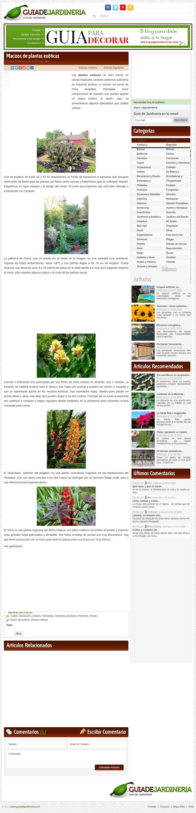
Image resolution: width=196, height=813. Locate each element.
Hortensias (143, 207)
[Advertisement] (37, 100)
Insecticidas (143, 212)
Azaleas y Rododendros (144, 146)
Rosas (169, 253)
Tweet (9, 625)
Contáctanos (34, 43)
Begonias (171, 144)
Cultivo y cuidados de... (145, 530)
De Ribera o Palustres (172, 173)
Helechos (142, 198)
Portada (36, 30)
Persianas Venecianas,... (170, 344)
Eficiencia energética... (169, 325)
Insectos (171, 212)
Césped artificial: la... (168, 287)
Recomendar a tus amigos (27, 38)
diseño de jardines (20, 619)
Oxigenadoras (144, 235)
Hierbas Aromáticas (177, 203)
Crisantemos (144, 167)
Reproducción (174, 248)
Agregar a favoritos (31, 34)
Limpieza (142, 221)
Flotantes (142, 185)
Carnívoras (172, 158)
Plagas (170, 239)
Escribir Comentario (106, 732)
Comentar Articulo (109, 767)
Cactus (170, 153)
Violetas (170, 262)
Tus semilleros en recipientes (173, 375)
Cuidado (171, 167)
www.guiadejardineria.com (25, 806)
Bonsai (141, 149)
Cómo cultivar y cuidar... (146, 501)
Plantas (93, 616)
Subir (191, 806)
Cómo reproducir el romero (172, 432)
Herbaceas (48, 616)
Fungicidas (172, 189)
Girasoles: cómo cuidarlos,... (173, 306)
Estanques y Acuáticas (144, 182)
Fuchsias (142, 189)
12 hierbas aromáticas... (170, 451)
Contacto (165, 806)
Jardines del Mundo (177, 216)
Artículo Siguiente (113, 67)
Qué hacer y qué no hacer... (147, 486)
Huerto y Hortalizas (177, 207)
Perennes (83, 616)
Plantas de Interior (176, 244)
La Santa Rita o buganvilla (171, 413)
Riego (140, 253)
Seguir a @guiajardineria (145, 107)
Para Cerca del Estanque (174, 237)
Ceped (140, 162)
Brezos (170, 149)
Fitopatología (173, 180)
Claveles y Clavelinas (178, 162)
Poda (139, 248)
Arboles (141, 140)
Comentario (66, 757)
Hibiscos (142, 203)
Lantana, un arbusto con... (147, 515)
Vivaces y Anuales (147, 266)
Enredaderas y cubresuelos (174, 178)
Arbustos (171, 140)
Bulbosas (142, 153)
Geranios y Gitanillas (148, 194)
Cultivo (14, 616)
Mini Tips (142, 226)
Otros (140, 230)
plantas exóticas (39, 619)
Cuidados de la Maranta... (171, 394)
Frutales (170, 185)
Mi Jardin (171, 221)
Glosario (171, 194)
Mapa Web (179, 806)
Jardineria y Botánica (66, 616)
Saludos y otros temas (145, 259)
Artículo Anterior (88, 67)
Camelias (142, 158)
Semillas (171, 257)
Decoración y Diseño (30, 616)
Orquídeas (172, 226)
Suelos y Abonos (146, 262)
